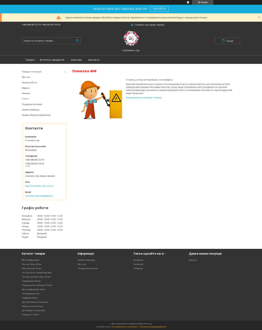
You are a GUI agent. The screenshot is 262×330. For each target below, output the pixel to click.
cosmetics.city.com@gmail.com (40, 195)
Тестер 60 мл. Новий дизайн (37, 272)
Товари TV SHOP (30, 314)
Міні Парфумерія (30, 259)
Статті (25, 98)
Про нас (26, 76)
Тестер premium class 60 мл (36, 276)
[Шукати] (77, 40)
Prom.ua (148, 323)
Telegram (138, 268)
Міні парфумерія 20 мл (33, 289)
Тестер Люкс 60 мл (31, 264)
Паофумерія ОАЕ (30, 293)
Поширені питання (32, 104)
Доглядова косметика (33, 310)
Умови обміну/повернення (36, 114)
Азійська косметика (32, 306)
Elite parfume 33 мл (31, 268)
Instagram (138, 259)
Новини (26, 93)
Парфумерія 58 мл (31, 280)
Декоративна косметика (35, 301)
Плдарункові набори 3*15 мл (37, 285)
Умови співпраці (30, 109)
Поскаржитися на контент (125, 326)
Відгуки (26, 87)
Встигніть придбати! (52, 59)
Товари (29, 59)
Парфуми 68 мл (30, 297)
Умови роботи (29, 82)
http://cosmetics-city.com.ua (39, 185)
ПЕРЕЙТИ (159, 9)
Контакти (93, 59)
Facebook (138, 264)
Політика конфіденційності (153, 326)
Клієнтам (76, 59)
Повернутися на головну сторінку (144, 97)
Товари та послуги (31, 71)
